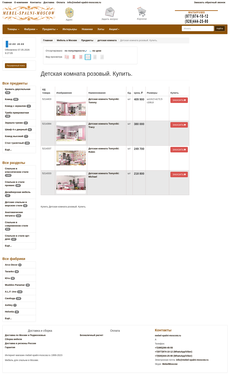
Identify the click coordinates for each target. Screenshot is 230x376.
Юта (10, 278)
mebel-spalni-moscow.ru (168, 335)
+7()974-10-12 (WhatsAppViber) (173, 351)
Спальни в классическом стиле (16, 172)
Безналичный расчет (91, 335)
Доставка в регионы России (20, 343)
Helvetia (12, 311)
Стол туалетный (17, 143)
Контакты (35, 2)
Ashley (11, 305)
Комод (12, 99)
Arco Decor (13, 264)
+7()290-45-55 (164, 347)
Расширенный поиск (16, 66)
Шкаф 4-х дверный (18, 129)
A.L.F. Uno (14, 291)
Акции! (114, 29)
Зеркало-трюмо (16, 122)
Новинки (87, 29)
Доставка (48, 2)
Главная (7, 2)
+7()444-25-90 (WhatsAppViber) (173, 356)
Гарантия (10, 347)
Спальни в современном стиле (16, 225)
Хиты (100, 29)
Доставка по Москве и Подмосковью (25, 335)
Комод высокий (16, 136)
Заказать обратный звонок (209, 2)
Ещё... (8, 149)
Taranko (12, 271)
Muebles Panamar (17, 285)
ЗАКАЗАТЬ (179, 100)
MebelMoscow (169, 364)
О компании (21, 2)
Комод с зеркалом (18, 106)
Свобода (13, 298)
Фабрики (31, 29)
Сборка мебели (13, 339)
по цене (95, 50)
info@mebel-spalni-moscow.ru (84, 2)
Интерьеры (70, 29)
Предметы (50, 29)
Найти (220, 28)
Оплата (60, 2)
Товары (13, 29)
